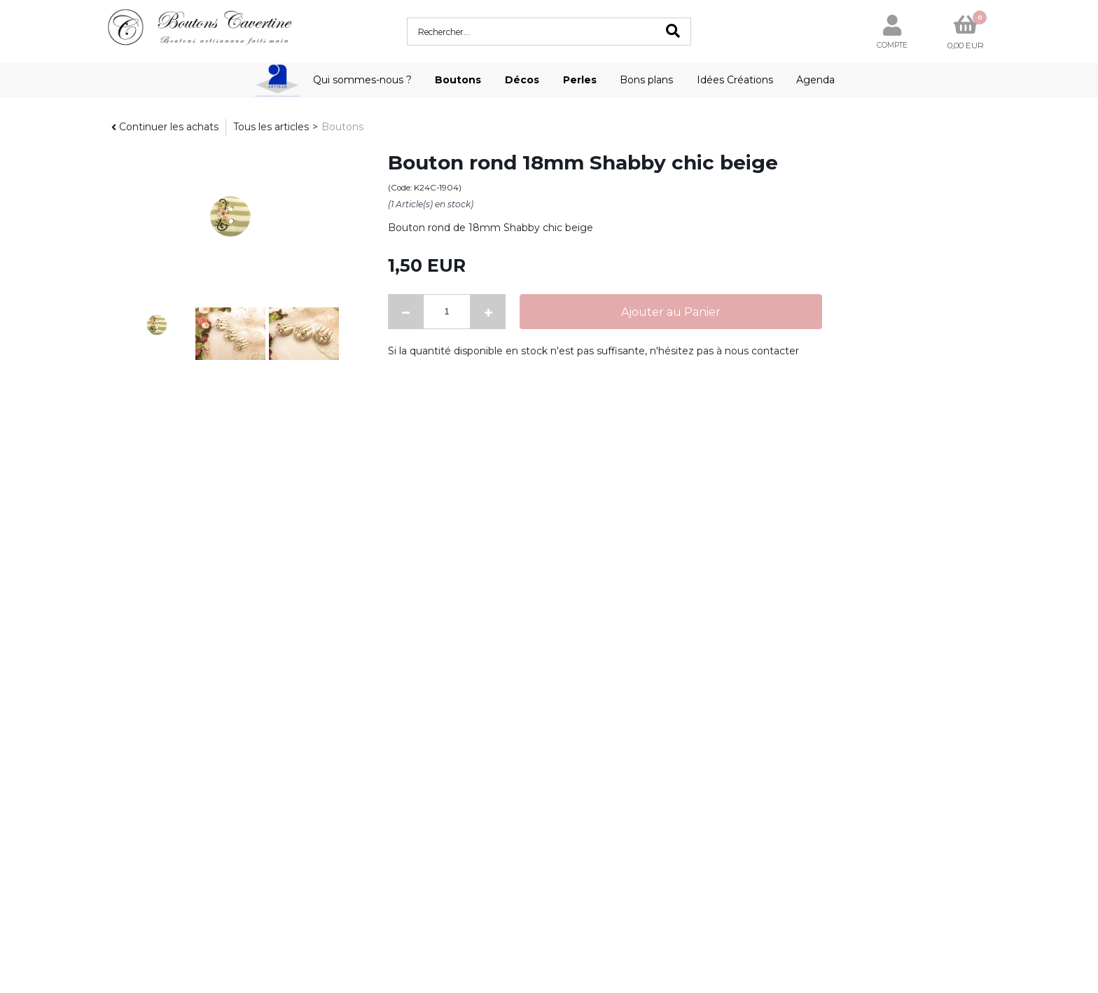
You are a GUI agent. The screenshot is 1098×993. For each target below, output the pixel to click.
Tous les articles (271, 126)
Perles (580, 80)
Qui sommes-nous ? (362, 80)
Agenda (815, 80)
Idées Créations (735, 80)
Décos (522, 80)
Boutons (458, 80)
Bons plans (646, 80)
